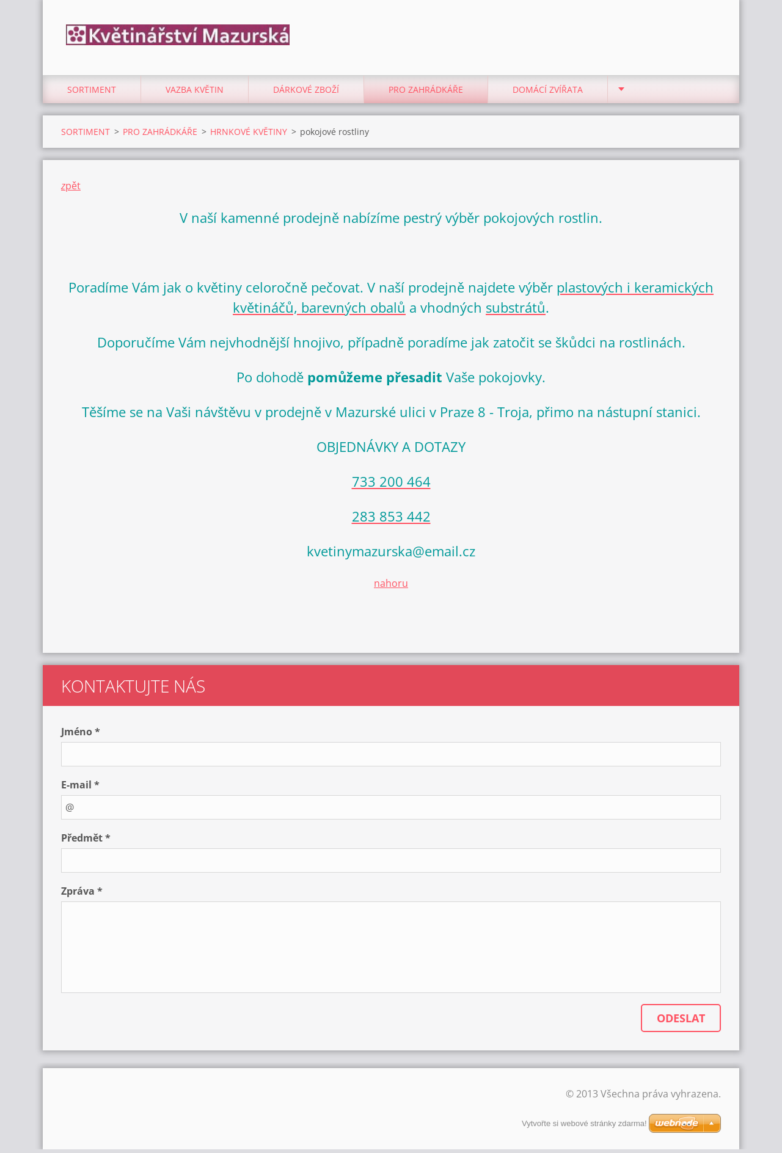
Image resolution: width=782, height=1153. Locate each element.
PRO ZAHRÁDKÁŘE (426, 92)
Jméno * (80, 735)
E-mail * (80, 788)
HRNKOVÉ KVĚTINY (248, 134)
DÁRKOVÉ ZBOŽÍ (306, 92)
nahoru (391, 586)
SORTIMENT (91, 92)
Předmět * (86, 841)
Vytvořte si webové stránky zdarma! (584, 1127)
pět (73, 188)
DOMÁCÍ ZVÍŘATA (548, 92)
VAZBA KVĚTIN (195, 92)
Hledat (707, 35)
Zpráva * (82, 894)
